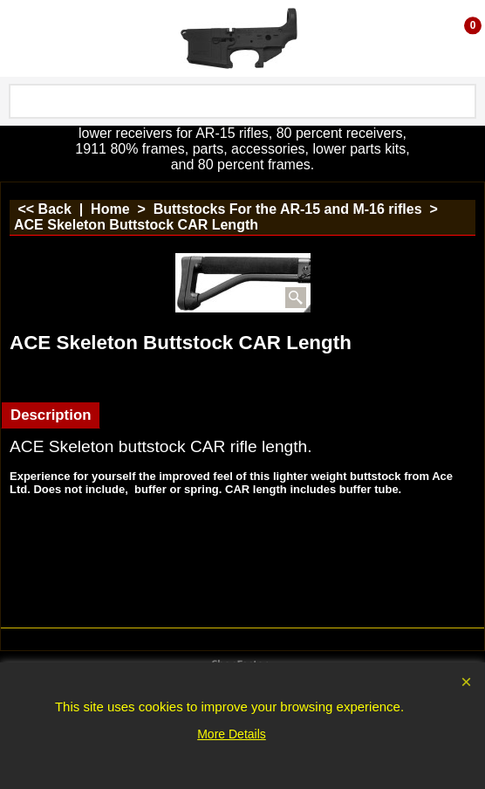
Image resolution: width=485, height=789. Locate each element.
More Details (231, 734)
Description (50, 415)
